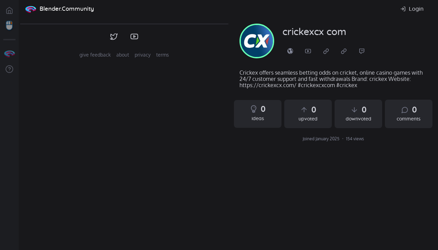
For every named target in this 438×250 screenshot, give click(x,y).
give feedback (95, 55)
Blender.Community (67, 9)
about (122, 55)
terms (162, 55)
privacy (143, 55)
